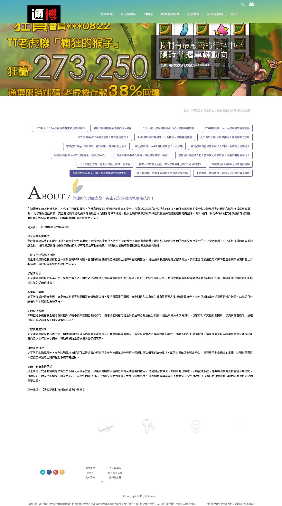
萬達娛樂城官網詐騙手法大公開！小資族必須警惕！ (220, 146)
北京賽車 (193, 14)
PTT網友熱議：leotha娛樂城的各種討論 (227, 128)
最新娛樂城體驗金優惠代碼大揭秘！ (113, 128)
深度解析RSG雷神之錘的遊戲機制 (231, 164)
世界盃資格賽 (170, 14)
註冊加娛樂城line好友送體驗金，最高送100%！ (81, 155)
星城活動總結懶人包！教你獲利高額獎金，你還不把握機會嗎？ (214, 155)
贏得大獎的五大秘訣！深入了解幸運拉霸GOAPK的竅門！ (171, 164)
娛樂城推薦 (215, 14)
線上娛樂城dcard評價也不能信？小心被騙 (159, 146)
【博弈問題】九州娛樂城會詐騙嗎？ (63, 389)
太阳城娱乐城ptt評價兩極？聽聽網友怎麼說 (225, 137)
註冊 (234, 14)
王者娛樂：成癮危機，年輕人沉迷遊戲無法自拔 (223, 173)
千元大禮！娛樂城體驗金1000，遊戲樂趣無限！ (169, 128)
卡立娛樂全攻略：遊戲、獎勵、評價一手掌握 (105, 164)
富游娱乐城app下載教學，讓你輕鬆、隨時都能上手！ (96, 146)
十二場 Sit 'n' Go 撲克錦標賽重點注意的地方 (60, 128)
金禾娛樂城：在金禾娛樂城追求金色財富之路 (162, 173)
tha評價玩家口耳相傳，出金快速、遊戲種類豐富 (164, 137)
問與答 (148, 14)
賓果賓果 (106, 14)
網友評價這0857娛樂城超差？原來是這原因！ (103, 137)
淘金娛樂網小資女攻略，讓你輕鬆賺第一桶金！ (143, 155)
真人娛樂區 (128, 14)
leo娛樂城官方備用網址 (55, 227)
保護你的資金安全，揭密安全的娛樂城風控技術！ (100, 173)
